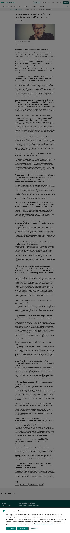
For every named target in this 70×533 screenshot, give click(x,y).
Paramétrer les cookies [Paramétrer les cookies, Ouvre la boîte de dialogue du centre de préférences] (34, 528)
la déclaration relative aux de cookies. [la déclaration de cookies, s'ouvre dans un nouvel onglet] (43, 524)
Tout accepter (11, 528)
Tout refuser (22, 528)
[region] (35, 520)
